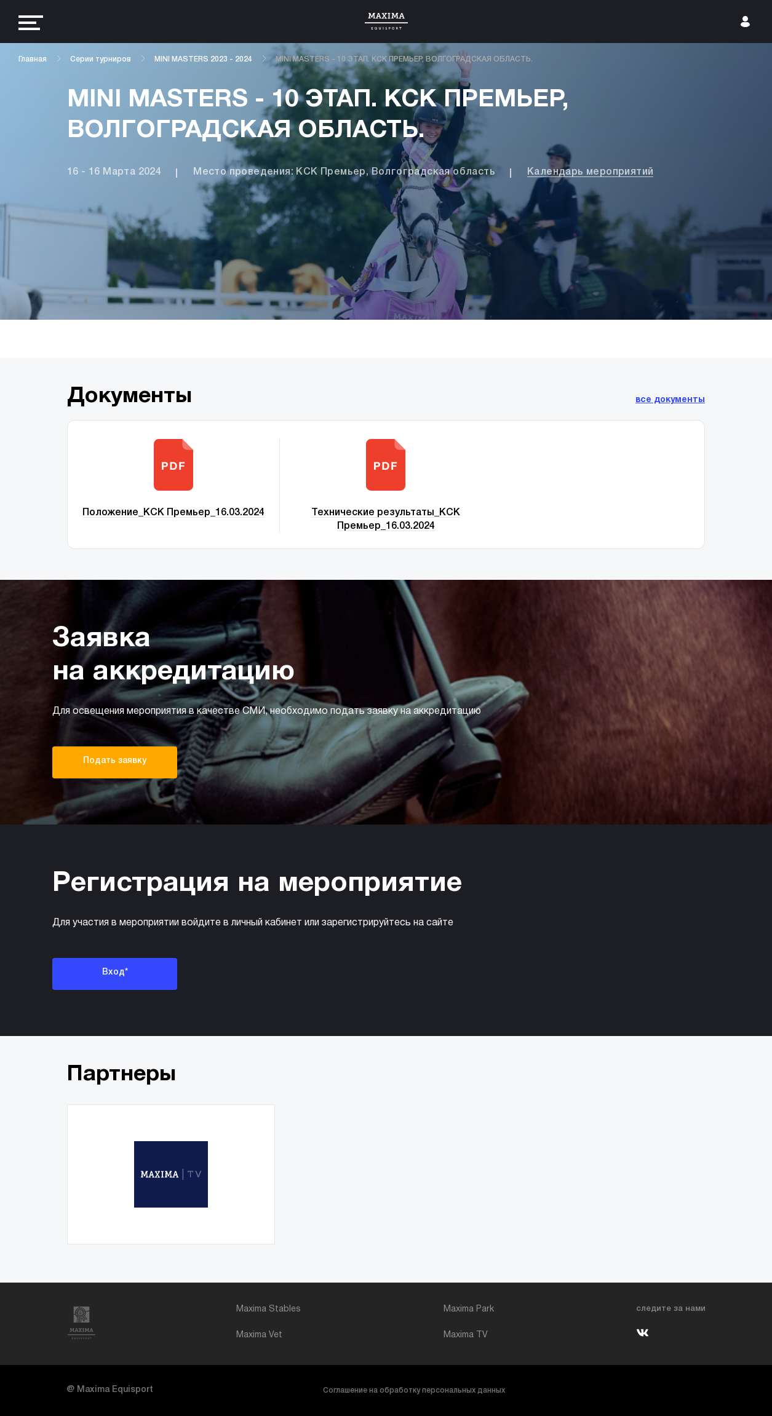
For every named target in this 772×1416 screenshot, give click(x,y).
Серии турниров (100, 59)
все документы (670, 400)
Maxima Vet (259, 1335)
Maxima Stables (268, 1309)
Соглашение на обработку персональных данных (414, 1390)
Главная (32, 59)
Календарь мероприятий (590, 172)
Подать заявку (114, 761)
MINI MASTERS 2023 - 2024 (203, 59)
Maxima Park (469, 1309)
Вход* (115, 972)
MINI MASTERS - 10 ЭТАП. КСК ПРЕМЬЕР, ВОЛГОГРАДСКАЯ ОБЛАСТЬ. (404, 59)
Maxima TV (466, 1335)
